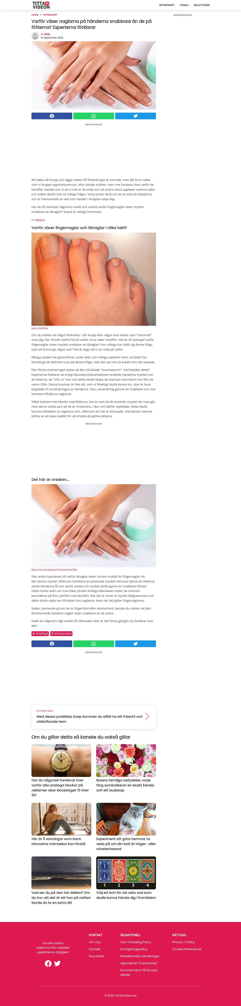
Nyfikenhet (167, 5)
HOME (34, 14)
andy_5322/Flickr (39, 327)
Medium (40, 219)
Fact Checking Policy (135, 942)
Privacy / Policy (183, 942)
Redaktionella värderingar (139, 956)
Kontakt (94, 949)
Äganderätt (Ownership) (138, 963)
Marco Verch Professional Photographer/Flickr (54, 569)
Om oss (95, 942)
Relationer (202, 5)
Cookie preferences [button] (187, 949)
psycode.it (96, 956)
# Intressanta (61, 633)
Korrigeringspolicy (133, 949)
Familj (184, 5)
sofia (47, 34)
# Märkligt (40, 633)
